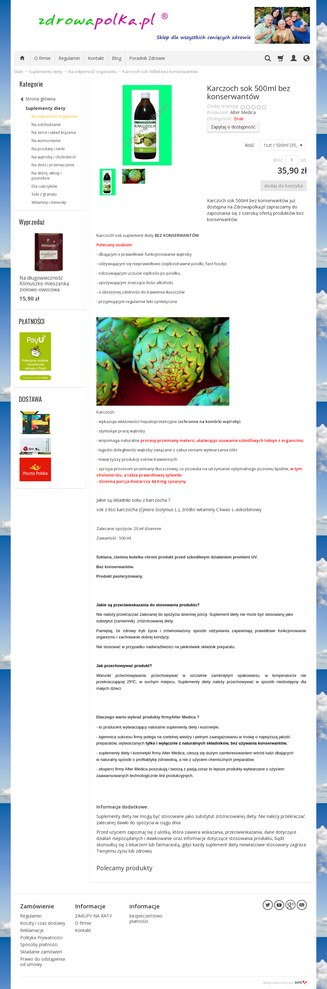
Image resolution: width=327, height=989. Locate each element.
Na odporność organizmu (55, 116)
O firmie (42, 58)
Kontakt (96, 58)
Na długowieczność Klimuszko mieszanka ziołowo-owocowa (44, 284)
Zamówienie (37, 906)
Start (18, 71)
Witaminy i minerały (49, 202)
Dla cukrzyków (44, 186)
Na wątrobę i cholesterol (54, 157)
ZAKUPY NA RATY (93, 916)
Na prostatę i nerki (48, 148)
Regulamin (69, 58)
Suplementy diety (46, 108)
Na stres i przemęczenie (53, 165)
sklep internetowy (285, 982)
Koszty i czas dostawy (42, 923)
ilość (249, 145)
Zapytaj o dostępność (233, 127)
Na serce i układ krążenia (54, 132)
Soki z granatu (44, 194)
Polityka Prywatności (41, 937)
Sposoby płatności (39, 944)
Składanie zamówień (41, 952)
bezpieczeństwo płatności (146, 918)
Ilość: (278, 160)
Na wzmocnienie (46, 140)
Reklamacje (32, 930)
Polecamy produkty (124, 868)
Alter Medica (243, 112)
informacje (144, 906)
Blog (116, 58)
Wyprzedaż (31, 221)
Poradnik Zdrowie (147, 58)
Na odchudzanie (46, 124)
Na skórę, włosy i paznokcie (46, 175)
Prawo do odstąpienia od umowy (42, 961)
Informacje (90, 906)
